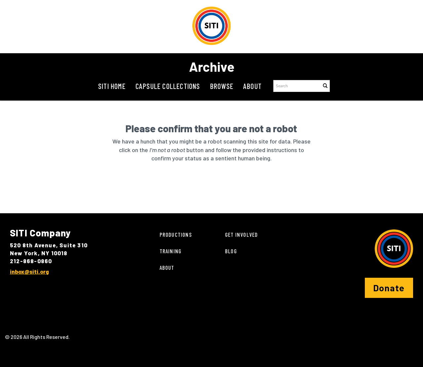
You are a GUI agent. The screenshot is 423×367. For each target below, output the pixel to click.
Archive (211, 66)
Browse (221, 86)
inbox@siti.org (29, 271)
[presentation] (209, 183)
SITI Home (112, 86)
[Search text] (297, 86)
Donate (389, 287)
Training (171, 251)
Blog (231, 251)
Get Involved (241, 234)
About (252, 86)
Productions (176, 234)
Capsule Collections (167, 86)
